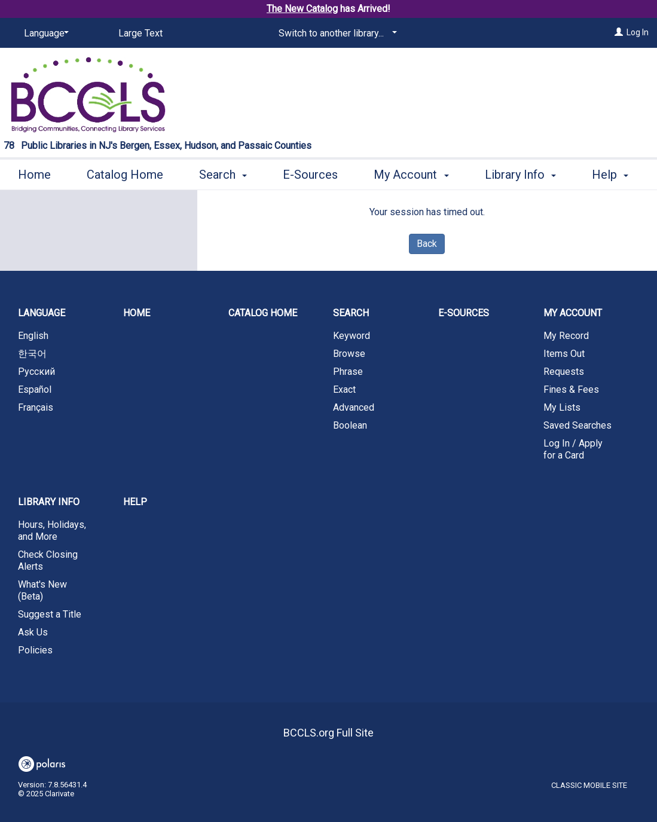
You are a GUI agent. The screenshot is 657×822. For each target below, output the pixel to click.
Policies (35, 650)
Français (35, 407)
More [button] (508, 174)
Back (427, 243)
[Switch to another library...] (336, 33)
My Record (566, 335)
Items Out (564, 353)
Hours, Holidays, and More (52, 530)
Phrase (348, 371)
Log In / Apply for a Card (573, 449)
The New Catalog (302, 8)
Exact (344, 389)
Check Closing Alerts (48, 560)
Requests (563, 371)
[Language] (44, 33)
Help (135, 502)
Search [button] (223, 173)
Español (34, 389)
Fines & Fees (571, 389)
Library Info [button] (49, 502)
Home (34, 173)
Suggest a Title (49, 614)
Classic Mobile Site (589, 785)
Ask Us (33, 632)
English (33, 335)
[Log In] (619, 32)
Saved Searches (577, 425)
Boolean (350, 425)
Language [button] (41, 313)
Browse (349, 353)
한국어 (32, 353)
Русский (36, 371)
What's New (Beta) (42, 590)
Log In (638, 32)
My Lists (561, 407)
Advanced (353, 407)
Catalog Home (125, 173)
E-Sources (310, 173)
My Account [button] (411, 173)
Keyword (351, 335)
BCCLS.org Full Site (328, 732)
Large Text (140, 33)
